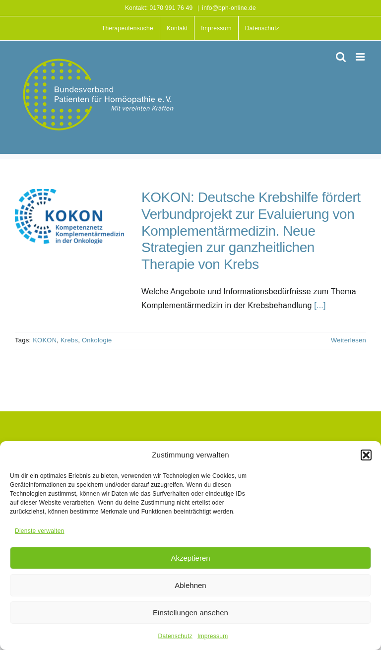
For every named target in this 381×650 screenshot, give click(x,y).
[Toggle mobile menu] (361, 57)
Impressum (212, 636)
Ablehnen (190, 585)
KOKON (45, 340)
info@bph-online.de (229, 7)
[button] (366, 455)
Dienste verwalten (39, 530)
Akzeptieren (190, 558)
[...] (319, 305)
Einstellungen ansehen (190, 612)
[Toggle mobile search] (341, 57)
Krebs (69, 340)
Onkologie (97, 340)
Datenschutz (175, 636)
